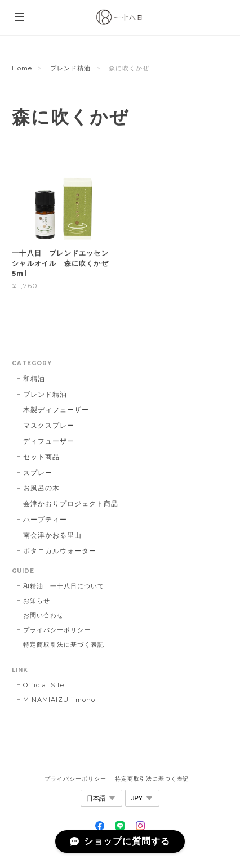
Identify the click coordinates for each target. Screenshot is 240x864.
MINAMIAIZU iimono (59, 700)
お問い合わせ (43, 615)
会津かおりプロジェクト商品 (70, 503)
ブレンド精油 (70, 68)
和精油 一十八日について (63, 586)
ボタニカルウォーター (59, 551)
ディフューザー (48, 441)
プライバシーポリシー (57, 630)
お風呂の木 (41, 488)
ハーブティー (45, 519)
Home (22, 68)
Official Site (43, 685)
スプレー (37, 472)
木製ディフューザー (56, 409)
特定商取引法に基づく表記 (63, 644)
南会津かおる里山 (52, 535)
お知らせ (36, 601)
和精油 (34, 378)
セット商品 (41, 457)
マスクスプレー (48, 425)
